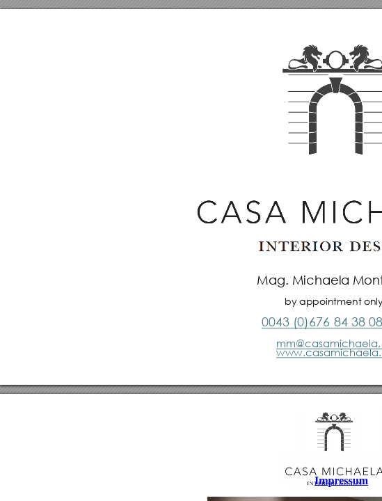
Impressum (341, 480)
